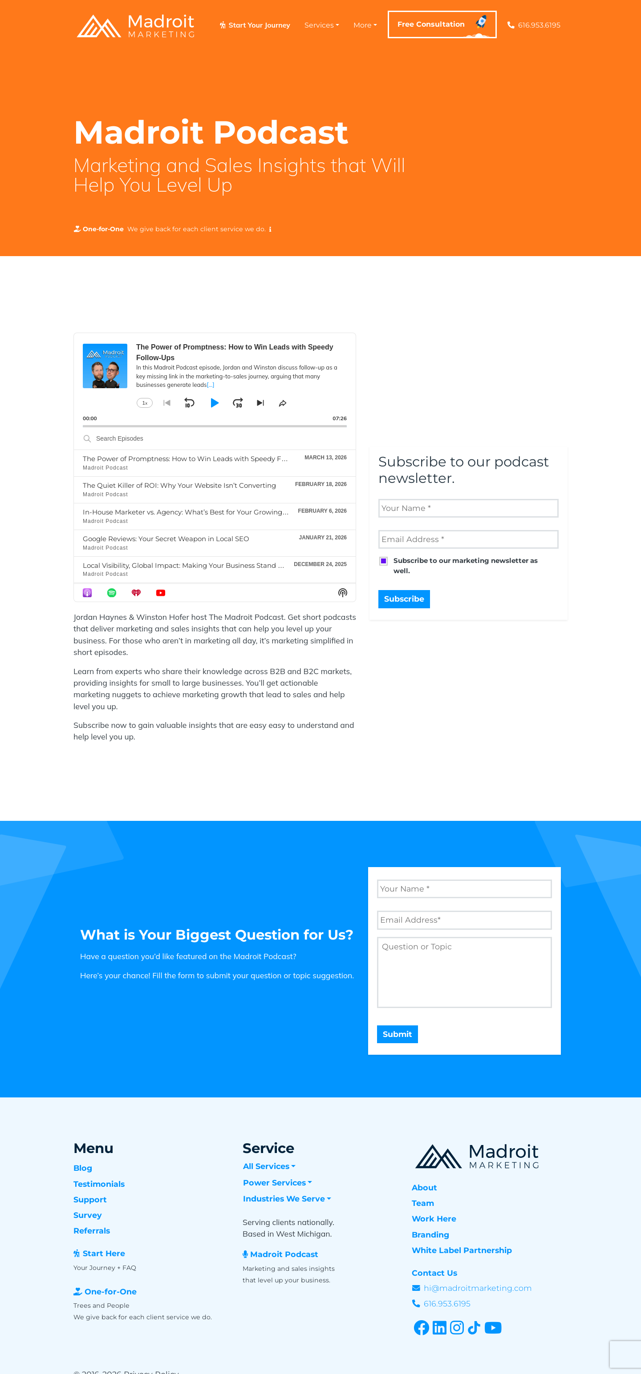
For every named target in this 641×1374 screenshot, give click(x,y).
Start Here (104, 1253)
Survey (87, 1215)
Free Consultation (444, 26)
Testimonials (99, 1184)
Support (90, 1199)
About (424, 1187)
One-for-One (111, 1291)
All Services (266, 1166)
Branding (430, 1234)
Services (319, 25)
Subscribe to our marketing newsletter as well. (466, 565)
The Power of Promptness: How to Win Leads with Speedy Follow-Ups (198, 458)
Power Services (274, 1182)
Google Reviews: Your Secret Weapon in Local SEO (166, 538)
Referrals (91, 1230)
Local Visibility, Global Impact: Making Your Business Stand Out (187, 565)
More (362, 25)
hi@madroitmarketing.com (478, 1288)
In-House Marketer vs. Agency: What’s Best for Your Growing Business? (200, 512)
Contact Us (434, 1273)
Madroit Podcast (284, 1254)
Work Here (434, 1218)
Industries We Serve (284, 1198)
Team (423, 1203)
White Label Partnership (462, 1250)
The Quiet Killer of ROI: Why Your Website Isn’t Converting (179, 485)
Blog (82, 1168)
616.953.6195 (533, 25)
